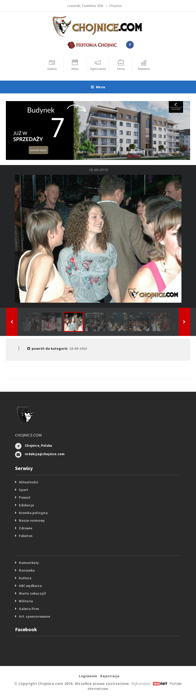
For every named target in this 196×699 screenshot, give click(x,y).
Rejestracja (109, 676)
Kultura (25, 578)
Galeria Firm (29, 608)
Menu (98, 87)
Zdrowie (25, 528)
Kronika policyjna (33, 512)
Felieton (25, 535)
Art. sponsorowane (34, 616)
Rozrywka (27, 570)
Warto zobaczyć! (32, 593)
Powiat (24, 497)
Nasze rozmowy (32, 520)
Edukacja (26, 505)
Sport (23, 489)
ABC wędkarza (30, 585)
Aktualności (28, 482)
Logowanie (88, 676)
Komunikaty (29, 562)
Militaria (26, 601)
